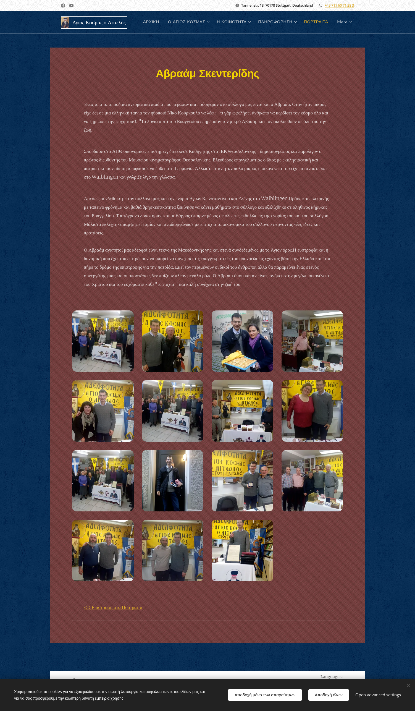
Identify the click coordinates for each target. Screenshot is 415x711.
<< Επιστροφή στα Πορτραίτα (113, 607)
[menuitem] (183, 22)
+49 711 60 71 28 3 (339, 5)
